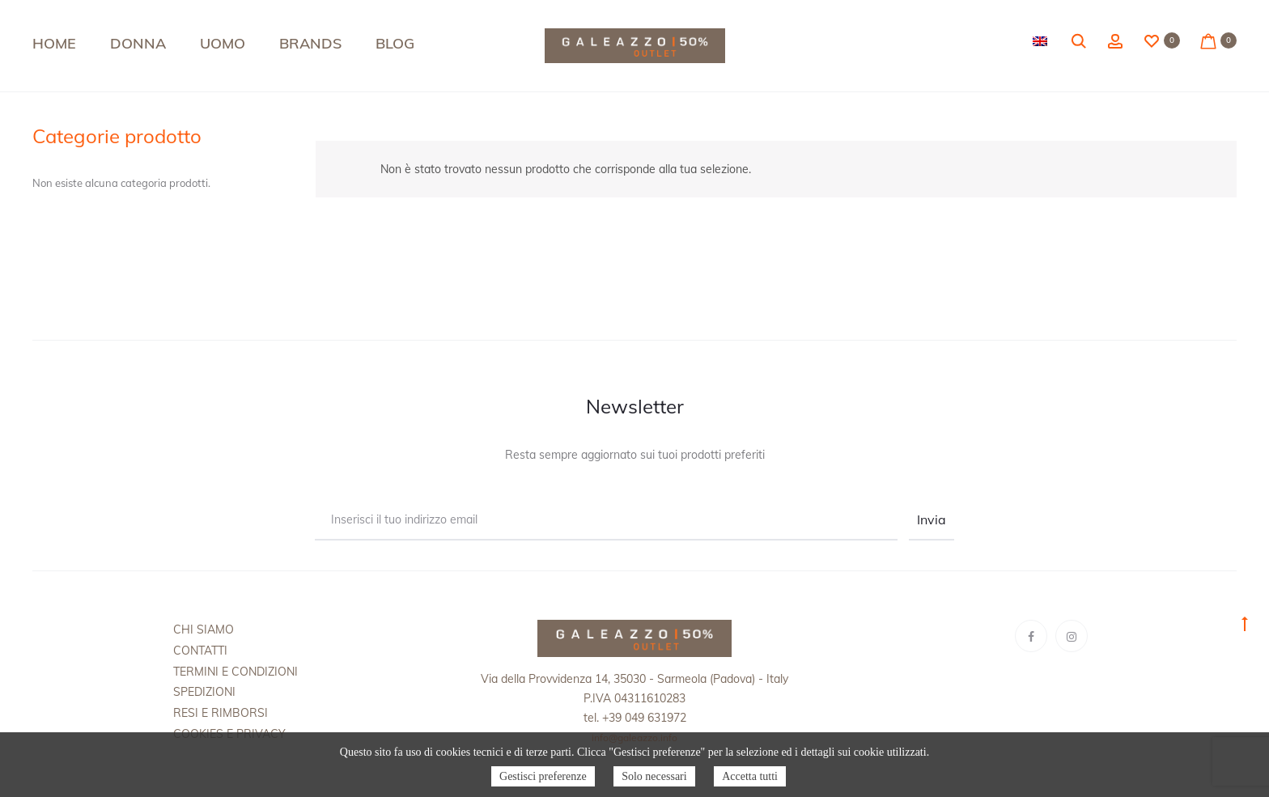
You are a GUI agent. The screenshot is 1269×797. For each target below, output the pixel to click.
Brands (310, 43)
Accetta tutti (750, 776)
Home (54, 43)
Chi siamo (203, 629)
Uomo (222, 43)
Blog (395, 43)
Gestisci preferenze (543, 776)
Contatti (200, 650)
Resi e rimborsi (220, 713)
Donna (138, 43)
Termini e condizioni (235, 671)
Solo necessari (654, 776)
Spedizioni (204, 692)
